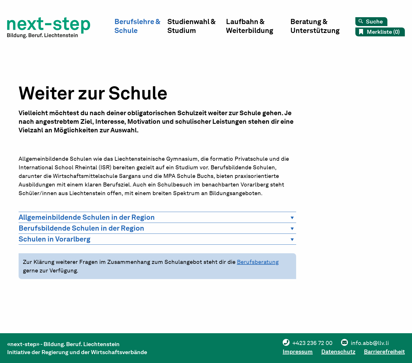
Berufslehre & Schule (137, 26)
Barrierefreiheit (384, 351)
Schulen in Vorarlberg (54, 239)
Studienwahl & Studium (191, 26)
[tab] (157, 217)
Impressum (298, 351)
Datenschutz (338, 351)
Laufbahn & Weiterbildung (249, 26)
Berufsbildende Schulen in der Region (81, 228)
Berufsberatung (258, 261)
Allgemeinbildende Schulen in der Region (87, 217)
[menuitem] (140, 27)
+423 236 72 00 (312, 343)
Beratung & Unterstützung (315, 26)
